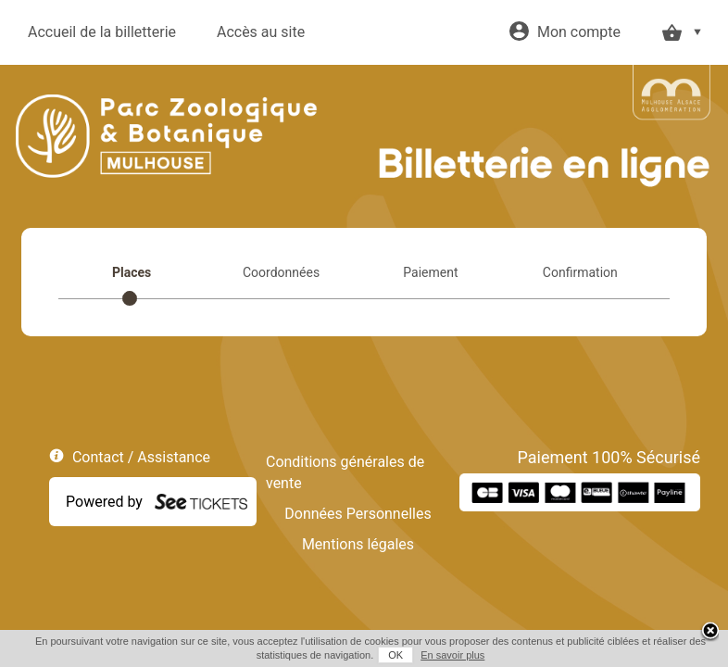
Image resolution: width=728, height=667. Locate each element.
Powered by (104, 501)
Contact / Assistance (141, 457)
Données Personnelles (357, 513)
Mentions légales (358, 544)
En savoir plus (446, 655)
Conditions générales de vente (345, 472)
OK (389, 655)
